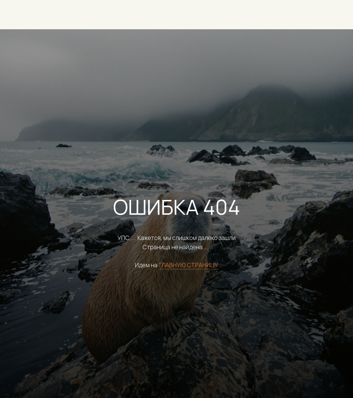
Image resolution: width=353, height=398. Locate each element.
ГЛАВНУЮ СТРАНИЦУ (188, 265)
